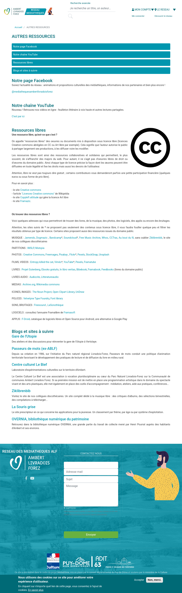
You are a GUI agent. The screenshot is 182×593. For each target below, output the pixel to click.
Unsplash (104, 254)
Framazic (25, 201)
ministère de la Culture (156, 572)
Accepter (139, 579)
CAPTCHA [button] (71, 508)
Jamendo (30, 237)
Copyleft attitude (29, 197)
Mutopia (39, 248)
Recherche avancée (80, 3)
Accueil (18, 27)
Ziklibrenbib (155, 237)
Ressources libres (23, 62)
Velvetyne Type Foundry (36, 298)
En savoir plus (35, 590)
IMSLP (30, 248)
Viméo (57, 262)
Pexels (81, 254)
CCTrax (113, 237)
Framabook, (94, 269)
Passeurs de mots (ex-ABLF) (34, 348)
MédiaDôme (63, 572)
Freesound (40, 305)
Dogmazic (41, 237)
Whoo (105, 237)
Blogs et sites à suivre (25, 70)
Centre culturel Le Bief (29, 364)
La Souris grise (23, 407)
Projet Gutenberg (31, 269)
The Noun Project (42, 291)
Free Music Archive (89, 237)
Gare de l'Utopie (24, 336)
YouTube (68, 262)
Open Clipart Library (63, 291)
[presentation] (91, 523)
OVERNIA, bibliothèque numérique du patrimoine (50, 419)
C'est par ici (18, 116)
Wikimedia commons (48, 284)
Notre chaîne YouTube (25, 54)
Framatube (90, 262)
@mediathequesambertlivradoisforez (32, 91)
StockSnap (92, 254)
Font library (56, 298)
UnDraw (80, 291)
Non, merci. (154, 579)
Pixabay (63, 254)
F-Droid (26, 319)
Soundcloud (70, 237)
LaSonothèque (55, 305)
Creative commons (30, 189)
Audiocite (35, 277)
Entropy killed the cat (41, 262)
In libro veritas (67, 269)
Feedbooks (107, 269)
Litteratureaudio (50, 277)
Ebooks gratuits (50, 269)
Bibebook (81, 269)
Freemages (52, 254)
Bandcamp (55, 237)
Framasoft (69, 312)
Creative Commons (33, 254)
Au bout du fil (126, 237)
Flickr (72, 254)
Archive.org (29, 284)
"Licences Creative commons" (38, 193)
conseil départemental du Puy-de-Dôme (108, 572)
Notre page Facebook (25, 46)
